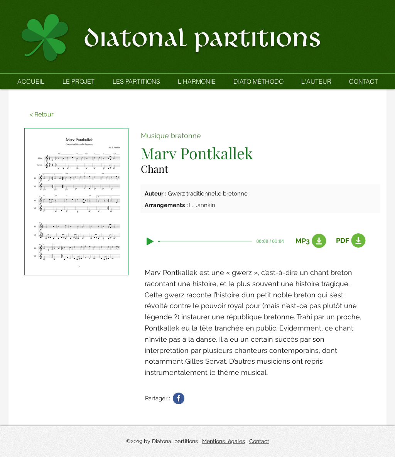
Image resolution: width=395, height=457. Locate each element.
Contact (259, 441)
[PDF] (349, 240)
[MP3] (309, 241)
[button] (136, 81)
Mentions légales (223, 441)
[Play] (150, 241)
